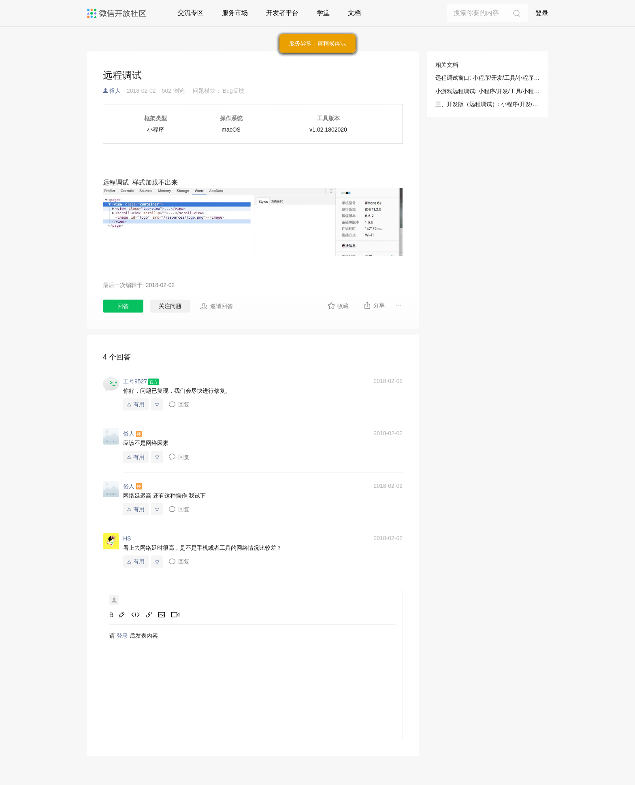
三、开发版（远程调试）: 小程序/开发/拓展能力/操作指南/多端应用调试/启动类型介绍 (487, 104)
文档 (354, 12)
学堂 (323, 12)
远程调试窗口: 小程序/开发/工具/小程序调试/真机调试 (487, 77)
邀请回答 (216, 306)
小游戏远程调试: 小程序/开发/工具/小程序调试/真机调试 (487, 91)
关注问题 (170, 306)
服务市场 (235, 12)
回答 (123, 306)
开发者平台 (282, 12)
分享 (374, 305)
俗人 (115, 90)
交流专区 (191, 12)
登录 (541, 13)
